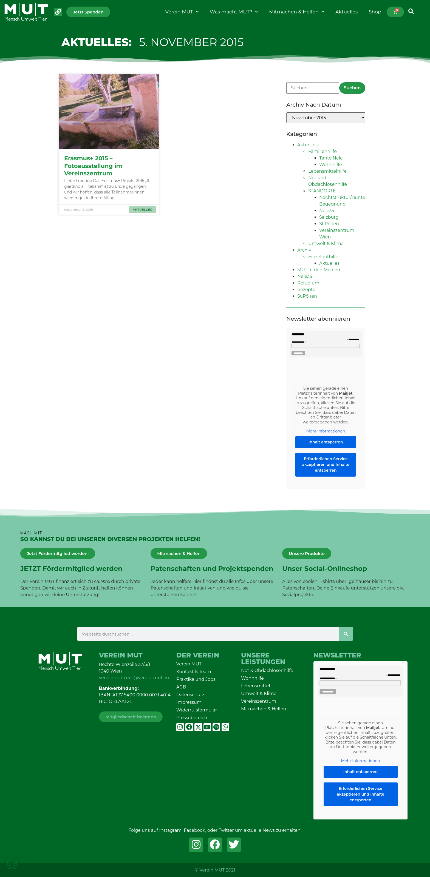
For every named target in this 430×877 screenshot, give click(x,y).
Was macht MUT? (234, 11)
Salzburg (329, 217)
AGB (181, 687)
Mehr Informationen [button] (325, 431)
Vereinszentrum (258, 701)
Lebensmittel (255, 685)
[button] (12, 865)
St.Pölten (329, 223)
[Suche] (346, 634)
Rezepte (306, 289)
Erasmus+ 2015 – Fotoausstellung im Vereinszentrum (93, 166)
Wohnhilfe (330, 164)
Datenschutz (190, 694)
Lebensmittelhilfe (327, 171)
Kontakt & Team (193, 671)
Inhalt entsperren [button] (326, 442)
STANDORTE (322, 190)
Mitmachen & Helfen (296, 11)
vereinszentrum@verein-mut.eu (134, 677)
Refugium (308, 283)
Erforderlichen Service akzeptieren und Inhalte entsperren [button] (325, 464)
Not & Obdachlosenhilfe (267, 670)
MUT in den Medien (318, 269)
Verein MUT (182, 11)
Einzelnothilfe (323, 256)
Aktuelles (346, 12)
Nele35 (326, 210)
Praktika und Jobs (196, 679)
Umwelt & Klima (326, 243)
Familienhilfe (322, 151)
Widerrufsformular (196, 710)
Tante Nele (331, 158)
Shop (375, 12)
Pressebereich (191, 717)
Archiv (304, 250)
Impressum (189, 702)
